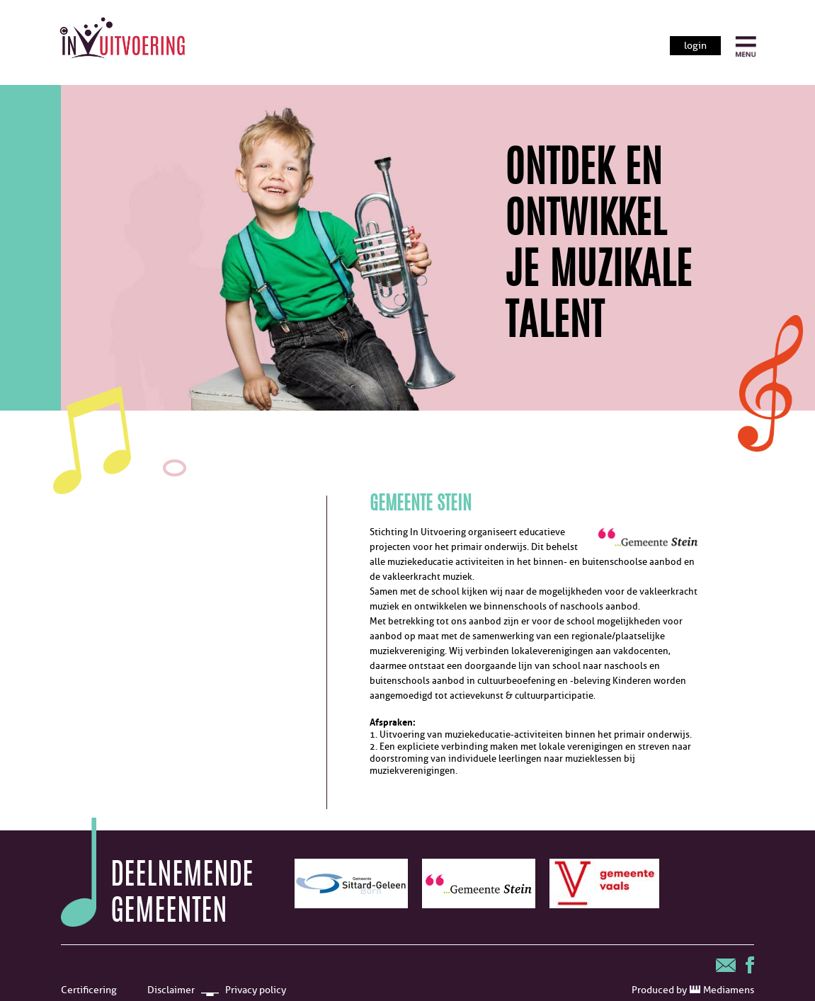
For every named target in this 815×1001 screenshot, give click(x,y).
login (695, 46)
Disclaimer (171, 990)
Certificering (89, 990)
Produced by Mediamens (693, 990)
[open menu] (745, 46)
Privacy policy (255, 990)
